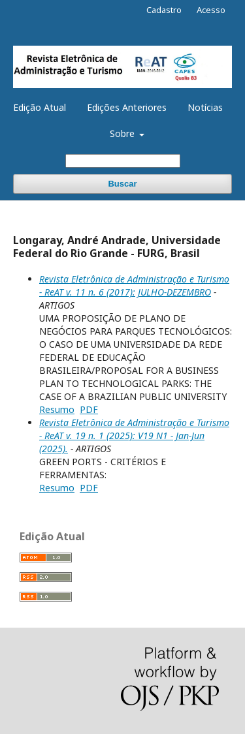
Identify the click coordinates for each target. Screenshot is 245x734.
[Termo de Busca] (122, 161)
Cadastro (164, 10)
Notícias (205, 107)
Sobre (123, 133)
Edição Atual (39, 107)
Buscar (122, 184)
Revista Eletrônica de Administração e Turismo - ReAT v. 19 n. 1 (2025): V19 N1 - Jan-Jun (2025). (134, 435)
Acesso (211, 10)
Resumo (56, 409)
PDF (89, 409)
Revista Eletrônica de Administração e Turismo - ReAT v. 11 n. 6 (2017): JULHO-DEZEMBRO (134, 285)
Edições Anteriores (127, 107)
